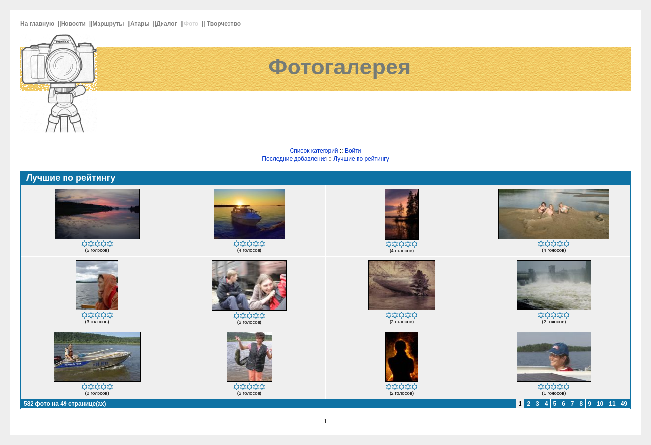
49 (624, 403)
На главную (38, 23)
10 (600, 403)
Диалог (167, 23)
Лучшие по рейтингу (361, 158)
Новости (74, 23)
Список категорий (314, 150)
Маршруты (109, 23)
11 (612, 403)
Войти (353, 150)
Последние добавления (294, 158)
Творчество (224, 23)
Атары (140, 23)
